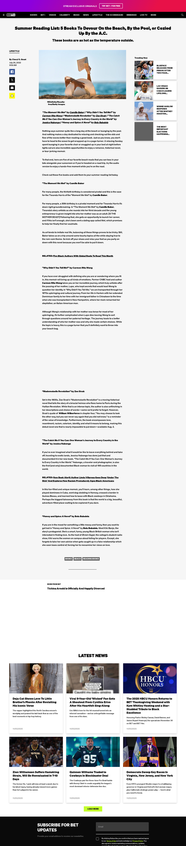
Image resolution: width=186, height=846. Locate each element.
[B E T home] (11, 16)
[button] (12, 72)
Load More (93, 809)
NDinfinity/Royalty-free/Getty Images (56, 103)
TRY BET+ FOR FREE (111, 6)
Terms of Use (111, 841)
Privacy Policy (138, 841)
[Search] (182, 15)
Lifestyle (14, 51)
